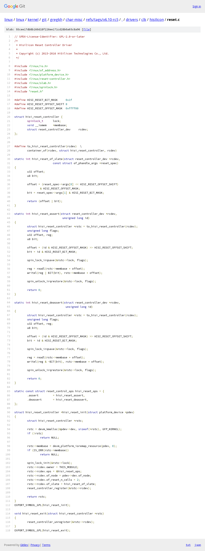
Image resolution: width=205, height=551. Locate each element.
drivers (132, 19)
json (198, 545)
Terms (46, 545)
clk (143, 19)
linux (8, 19)
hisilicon (157, 19)
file (86, 29)
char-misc (74, 19)
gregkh (56, 19)
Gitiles (24, 545)
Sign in (197, 6)
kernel (33, 19)
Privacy (35, 545)
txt (188, 545)
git (44, 19)
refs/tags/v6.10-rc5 (102, 19)
